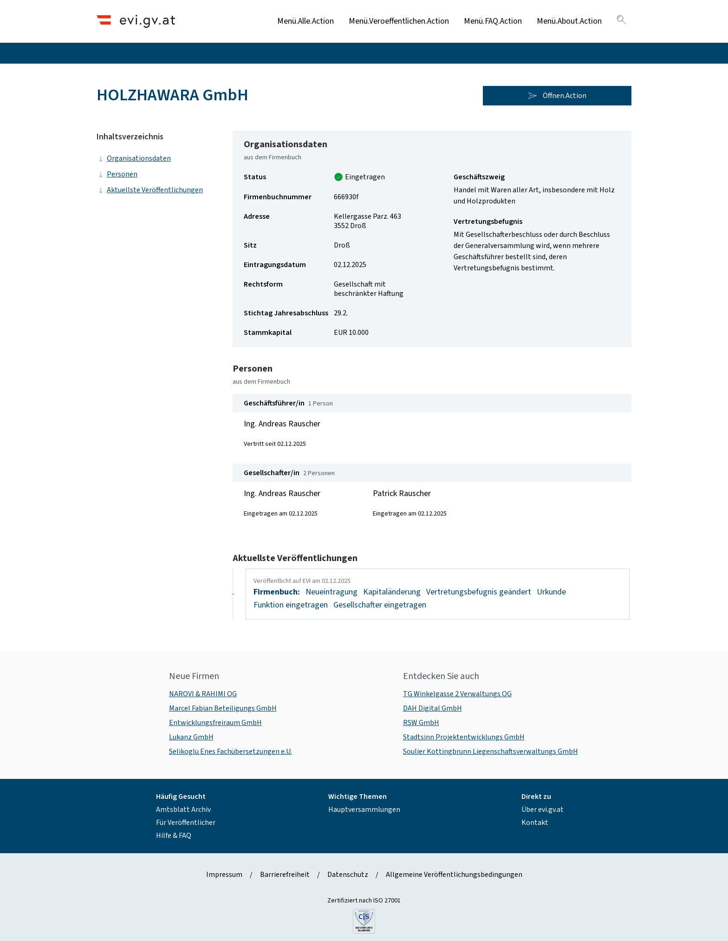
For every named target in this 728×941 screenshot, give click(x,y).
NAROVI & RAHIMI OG (203, 694)
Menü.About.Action (569, 21)
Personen (117, 174)
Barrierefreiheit (285, 874)
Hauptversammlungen (364, 809)
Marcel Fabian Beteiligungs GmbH (223, 708)
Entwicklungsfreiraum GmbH (215, 723)
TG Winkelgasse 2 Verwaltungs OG (457, 694)
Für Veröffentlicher (185, 822)
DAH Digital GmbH (432, 708)
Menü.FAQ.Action (493, 21)
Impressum (224, 874)
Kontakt (534, 822)
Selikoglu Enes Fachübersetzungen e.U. (230, 751)
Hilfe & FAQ (173, 835)
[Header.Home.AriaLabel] (136, 21)
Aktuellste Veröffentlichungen (150, 190)
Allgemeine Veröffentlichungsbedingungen (454, 874)
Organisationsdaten (134, 158)
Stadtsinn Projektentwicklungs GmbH (464, 737)
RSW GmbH (421, 723)
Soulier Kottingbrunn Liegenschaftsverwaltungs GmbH (490, 751)
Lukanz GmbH (191, 737)
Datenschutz (347, 874)
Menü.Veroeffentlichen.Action (399, 21)
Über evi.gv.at (542, 809)
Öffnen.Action (557, 96)
